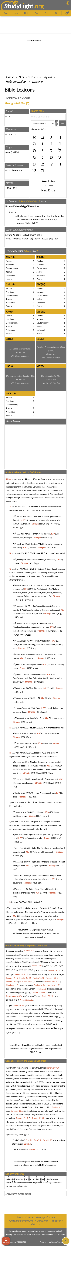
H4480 (20, 923)
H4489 (29, 797)
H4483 (33, 773)
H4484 (46, 783)
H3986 (16, 747)
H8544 (39, 816)
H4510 (32, 563)
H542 (54, 613)
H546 (59, 631)
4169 (37, 238)
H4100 (15, 152)
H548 (22, 634)
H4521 (48, 547)
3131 (18, 234)
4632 (8, 238)
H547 (15, 702)
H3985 (23, 737)
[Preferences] (67, 13)
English (47, 77)
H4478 (42, 524)
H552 (23, 722)
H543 (15, 617)
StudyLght (18, 6)
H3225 (16, 855)
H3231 (16, 842)
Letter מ (37, 81)
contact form (59, 1234)
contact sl (42, 1220)
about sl (56, 1220)
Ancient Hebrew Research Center (37, 933)
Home (10, 77)
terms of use (23, 1217)
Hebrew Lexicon (16, 81)
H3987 (28, 747)
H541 (53, 838)
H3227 (59, 893)
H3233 (59, 865)
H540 (26, 600)
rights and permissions (21, 1220)
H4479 (53, 524)
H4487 (45, 773)
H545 (47, 631)
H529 (29, 668)
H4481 (31, 923)
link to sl (35, 1224)
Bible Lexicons (28, 77)
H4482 (16, 527)
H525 (47, 658)
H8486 (34, 883)
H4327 (9, 923)
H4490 (44, 537)
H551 (38, 712)
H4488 (57, 783)
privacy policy (42, 1217)
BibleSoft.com (35, 1052)
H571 (28, 648)
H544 (15, 692)
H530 (35, 682)
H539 (15, 600)
